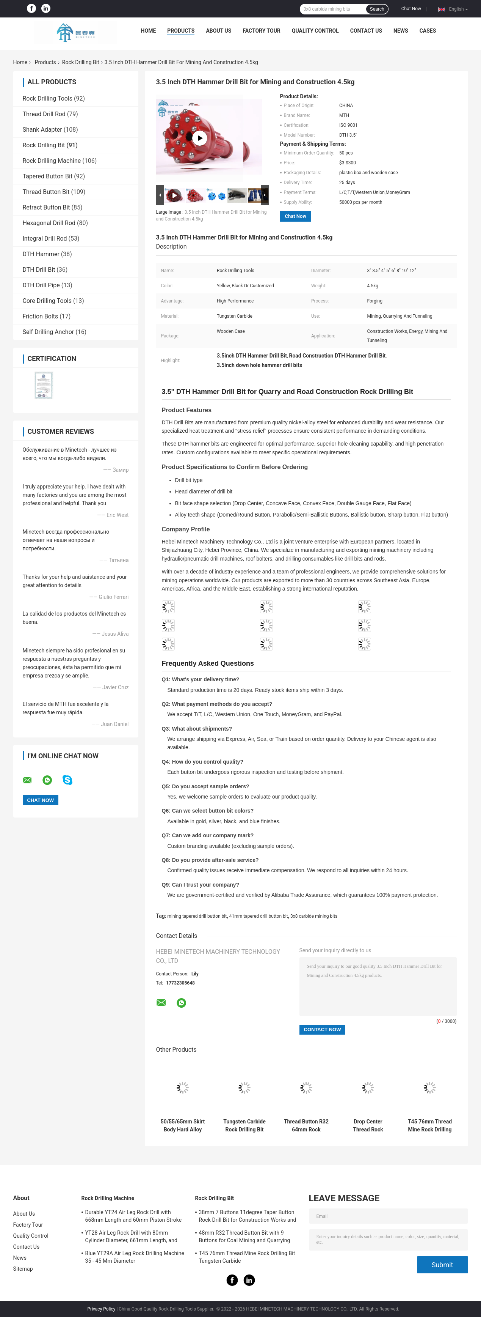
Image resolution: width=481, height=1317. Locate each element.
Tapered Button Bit (48, 176)
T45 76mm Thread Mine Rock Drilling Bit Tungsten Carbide (430, 1126)
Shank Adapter (42, 129)
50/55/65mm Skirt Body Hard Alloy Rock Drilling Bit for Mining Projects (183, 1126)
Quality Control (315, 31)
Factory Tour (261, 31)
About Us (218, 31)
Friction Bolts (40, 316)
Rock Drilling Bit (80, 62)
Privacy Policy (102, 1309)
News (400, 31)
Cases (428, 31)
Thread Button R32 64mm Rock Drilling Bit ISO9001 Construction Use (306, 1126)
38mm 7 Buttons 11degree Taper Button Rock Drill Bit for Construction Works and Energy (247, 1217)
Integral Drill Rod (45, 238)
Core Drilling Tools (47, 300)
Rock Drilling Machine (52, 160)
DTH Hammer (41, 254)
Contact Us (366, 31)
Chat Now (411, 8)
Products (180, 31)
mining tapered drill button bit (197, 916)
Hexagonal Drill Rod (49, 223)
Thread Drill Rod (44, 114)
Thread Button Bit (46, 191)
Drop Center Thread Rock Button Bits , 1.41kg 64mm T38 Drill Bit (368, 1126)
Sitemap (23, 1269)
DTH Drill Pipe (41, 285)
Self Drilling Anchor (48, 332)
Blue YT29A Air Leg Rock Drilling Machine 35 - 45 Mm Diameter (135, 1257)
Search (377, 9)
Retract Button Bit (46, 207)
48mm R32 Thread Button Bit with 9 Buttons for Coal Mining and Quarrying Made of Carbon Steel (244, 1238)
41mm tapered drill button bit (258, 916)
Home (148, 31)
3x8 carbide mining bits (313, 916)
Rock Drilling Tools (48, 98)
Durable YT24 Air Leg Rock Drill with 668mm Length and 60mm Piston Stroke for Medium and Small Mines (133, 1217)
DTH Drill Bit (39, 269)
